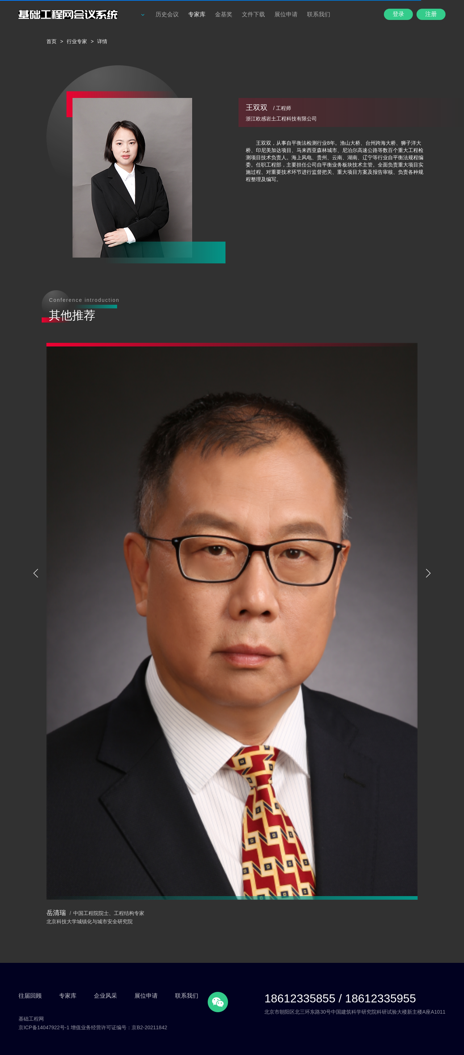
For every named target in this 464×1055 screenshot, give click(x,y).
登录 (398, 14)
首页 (51, 41)
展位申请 (286, 14)
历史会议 (167, 14)
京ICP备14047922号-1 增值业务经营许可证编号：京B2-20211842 (92, 1027)
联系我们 (318, 14)
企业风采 (105, 996)
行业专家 (77, 41)
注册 (431, 14)
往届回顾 (30, 996)
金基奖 (223, 14)
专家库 (197, 14)
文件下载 (253, 14)
